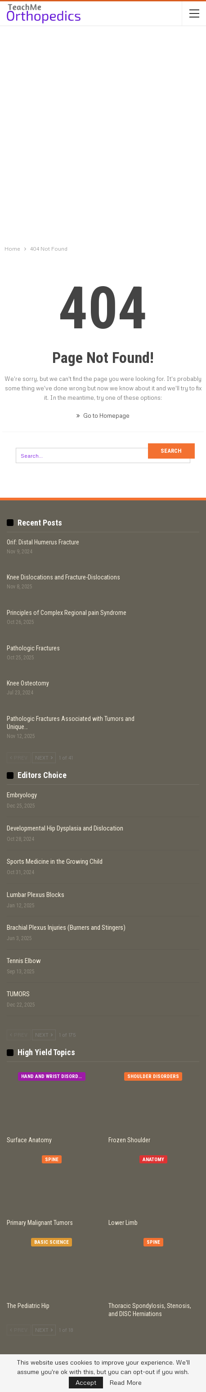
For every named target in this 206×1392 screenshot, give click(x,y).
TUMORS (18, 994)
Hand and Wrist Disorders (53, 1076)
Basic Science (51, 1242)
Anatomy (153, 1159)
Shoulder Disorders (153, 1076)
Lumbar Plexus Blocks (35, 895)
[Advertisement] (103, 136)
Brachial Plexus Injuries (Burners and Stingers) (66, 928)
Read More (125, 1382)
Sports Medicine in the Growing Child (55, 861)
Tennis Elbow (24, 961)
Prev (18, 757)
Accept (86, 1382)
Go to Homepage (103, 415)
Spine (51, 1159)
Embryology (22, 795)
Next (44, 757)
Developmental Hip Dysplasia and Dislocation (65, 828)
